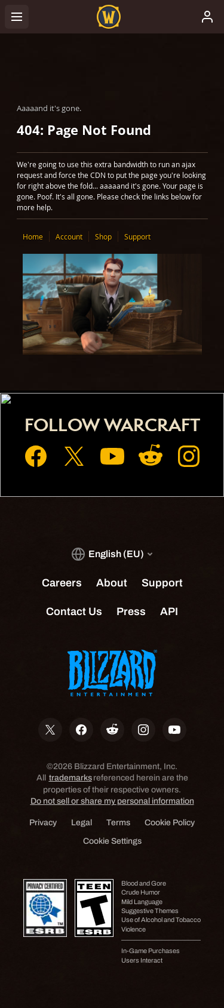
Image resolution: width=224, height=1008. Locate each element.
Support (137, 236)
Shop (103, 236)
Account (69, 236)
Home (33, 236)
